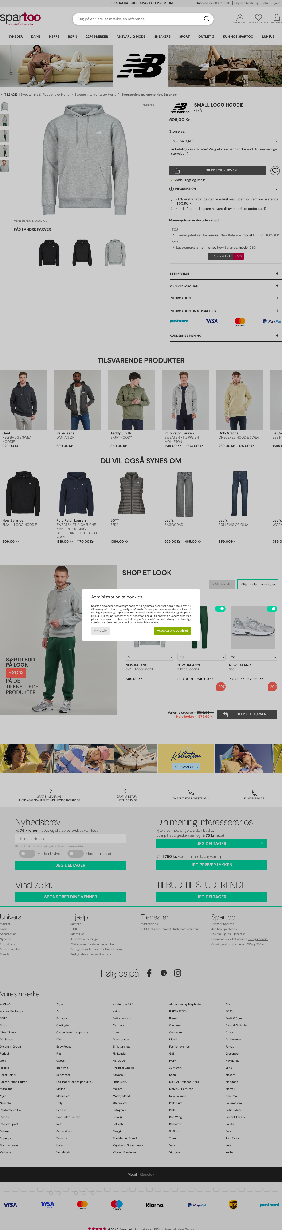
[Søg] (206, 19)
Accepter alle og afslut (172, 630)
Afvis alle (100, 630)
